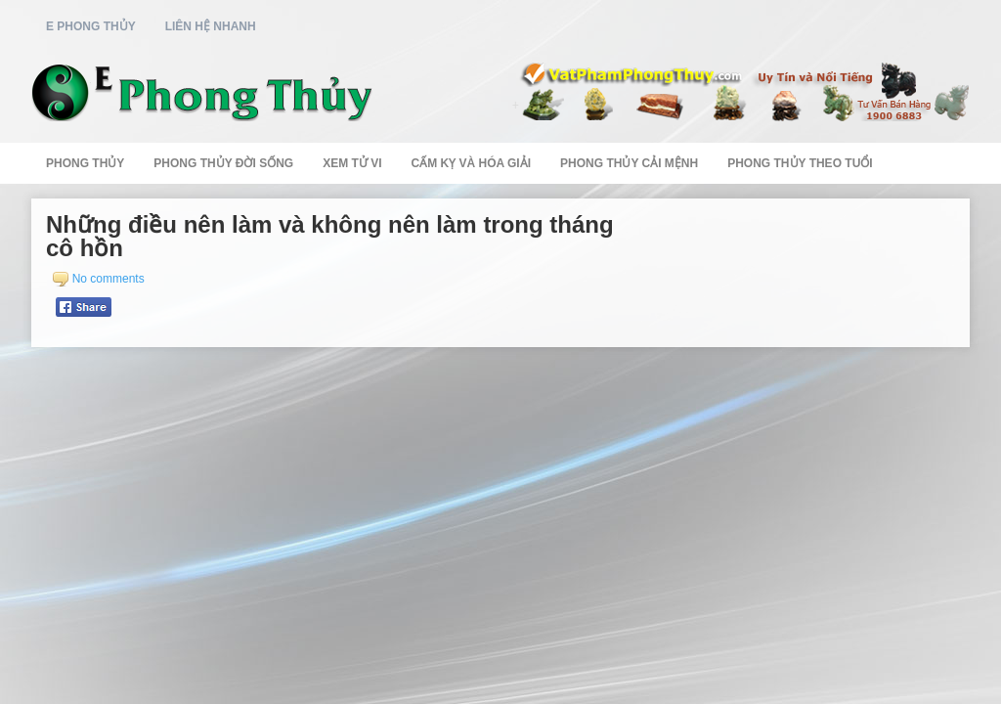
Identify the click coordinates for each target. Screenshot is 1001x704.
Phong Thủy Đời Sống (223, 163)
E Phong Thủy (91, 26)
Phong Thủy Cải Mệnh (629, 163)
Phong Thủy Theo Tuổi (799, 163)
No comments (108, 279)
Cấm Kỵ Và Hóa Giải (471, 163)
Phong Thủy (85, 163)
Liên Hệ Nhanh (210, 26)
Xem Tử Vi (352, 163)
